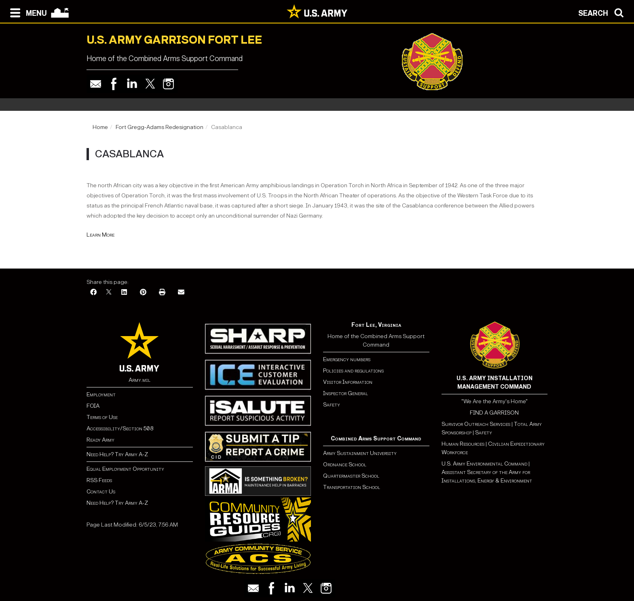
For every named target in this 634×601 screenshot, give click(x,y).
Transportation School (351, 487)
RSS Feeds (99, 480)
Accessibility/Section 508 (120, 428)
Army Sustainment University (360, 453)
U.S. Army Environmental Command (484, 463)
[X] (109, 292)
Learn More (100, 234)
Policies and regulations (353, 370)
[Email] (181, 292)
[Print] (162, 292)
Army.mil (139, 380)
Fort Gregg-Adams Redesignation (159, 127)
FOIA (93, 405)
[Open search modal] (603, 12)
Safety (331, 404)
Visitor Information (347, 382)
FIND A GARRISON (494, 412)
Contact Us (101, 491)
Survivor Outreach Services (476, 424)
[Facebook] (93, 292)
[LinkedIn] (124, 292)
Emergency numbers (346, 359)
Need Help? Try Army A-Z (117, 454)
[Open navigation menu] (26, 12)
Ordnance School (344, 464)
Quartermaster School (351, 475)
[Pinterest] (143, 292)
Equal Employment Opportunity (125, 469)
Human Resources (463, 443)
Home (100, 127)
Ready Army (100, 439)
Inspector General (345, 393)
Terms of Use (102, 417)
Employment (101, 394)
